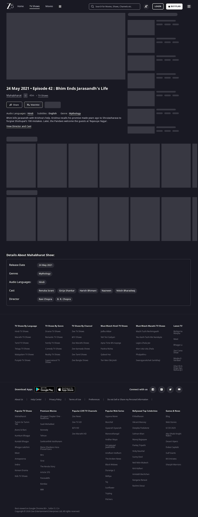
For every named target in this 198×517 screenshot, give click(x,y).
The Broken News (113, 458)
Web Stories (171, 422)
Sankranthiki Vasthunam (51, 441)
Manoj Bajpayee (139, 439)
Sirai (42, 460)
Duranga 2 (110, 470)
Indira (17, 464)
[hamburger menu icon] (189, 6)
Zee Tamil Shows (79, 354)
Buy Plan (174, 6)
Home (20, 6)
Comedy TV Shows (53, 348)
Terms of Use (75, 399)
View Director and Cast (18, 126)
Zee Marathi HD (79, 433)
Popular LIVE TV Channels (84, 411)
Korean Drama (21, 470)
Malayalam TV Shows (24, 354)
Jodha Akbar (106, 331)
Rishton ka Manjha (178, 332)
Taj (106, 482)
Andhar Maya (111, 439)
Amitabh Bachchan (140, 474)
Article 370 (45, 472)
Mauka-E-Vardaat (178, 359)
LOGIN (158, 6)
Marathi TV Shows (23, 337)
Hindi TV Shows (22, 331)
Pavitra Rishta (107, 348)
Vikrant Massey (139, 422)
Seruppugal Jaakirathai (110, 446)
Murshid (109, 422)
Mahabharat (14, 96)
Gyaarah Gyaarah (113, 428)
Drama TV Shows (53, 331)
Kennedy (44, 429)
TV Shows (34, 6)
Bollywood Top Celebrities (144, 411)
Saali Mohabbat (47, 424)
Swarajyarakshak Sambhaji (148, 360)
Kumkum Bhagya (22, 435)
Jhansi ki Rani (20, 429)
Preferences (94, 399)
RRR (42, 489)
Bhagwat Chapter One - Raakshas (50, 417)
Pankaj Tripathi (139, 445)
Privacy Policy (55, 399)
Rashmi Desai (138, 485)
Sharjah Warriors (173, 464)
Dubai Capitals (172, 447)
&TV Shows (77, 337)
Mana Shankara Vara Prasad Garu (49, 448)
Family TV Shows (52, 343)
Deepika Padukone (140, 428)
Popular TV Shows (23, 411)
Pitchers (109, 499)
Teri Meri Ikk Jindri (109, 360)
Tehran (43, 435)
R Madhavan (138, 416)
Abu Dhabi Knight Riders (173, 434)
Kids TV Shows (21, 476)
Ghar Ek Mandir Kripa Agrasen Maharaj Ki (181, 368)
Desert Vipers (172, 441)
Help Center (36, 399)
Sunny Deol (137, 456)
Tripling (108, 493)
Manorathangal (112, 433)
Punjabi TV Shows (22, 360)
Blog (168, 416)
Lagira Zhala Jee (143, 343)
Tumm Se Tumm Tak (22, 423)
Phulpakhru (141, 354)
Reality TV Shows (52, 354)
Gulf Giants (171, 453)
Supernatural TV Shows (52, 361)
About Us (19, 399)
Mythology (75, 113)
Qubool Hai (106, 354)
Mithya (108, 476)
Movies (49, 6)
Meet (176, 339)
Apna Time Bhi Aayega (111, 343)
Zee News (76, 416)
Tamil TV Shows (22, 343)
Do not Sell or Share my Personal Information (127, 399)
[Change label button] (146, 7)
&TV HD (75, 428)
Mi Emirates (171, 458)
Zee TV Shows (78, 331)
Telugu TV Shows (22, 348)
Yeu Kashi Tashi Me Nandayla (149, 337)
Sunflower (109, 487)
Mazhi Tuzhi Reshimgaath (147, 331)
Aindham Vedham (113, 453)
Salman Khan (138, 433)
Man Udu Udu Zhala (145, 348)
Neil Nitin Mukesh (140, 462)
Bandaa (43, 483)
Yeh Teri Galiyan (108, 337)
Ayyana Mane (111, 416)
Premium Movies (48, 411)
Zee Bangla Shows (80, 360)
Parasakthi (45, 478)
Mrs (42, 455)
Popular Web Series (114, 411)
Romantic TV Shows (54, 337)
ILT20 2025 (171, 428)
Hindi (30, 113)
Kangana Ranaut (139, 480)
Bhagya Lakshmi (181, 344)
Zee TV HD (77, 422)
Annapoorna (20, 458)
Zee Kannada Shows (81, 348)
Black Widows (111, 464)
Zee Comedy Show (179, 351)
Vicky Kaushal (138, 451)
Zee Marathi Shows (80, 343)
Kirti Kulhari (137, 468)
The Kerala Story (47, 466)
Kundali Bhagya (22, 441)
